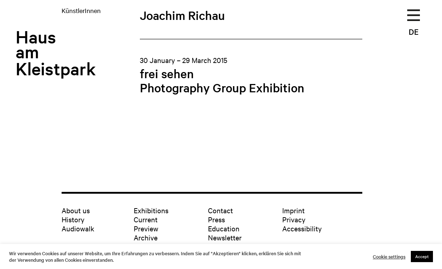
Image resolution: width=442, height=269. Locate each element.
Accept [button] (422, 256)
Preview (146, 228)
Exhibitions (151, 210)
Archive (146, 237)
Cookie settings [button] (389, 256)
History (73, 219)
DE (413, 31)
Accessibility (302, 228)
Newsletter (225, 237)
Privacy (293, 219)
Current (146, 219)
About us (76, 210)
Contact (220, 210)
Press (216, 219)
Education (223, 228)
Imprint (293, 210)
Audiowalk (78, 228)
